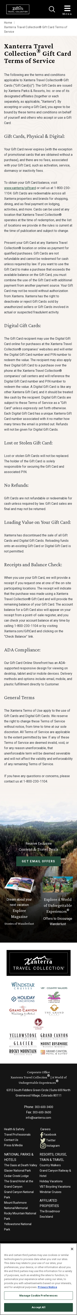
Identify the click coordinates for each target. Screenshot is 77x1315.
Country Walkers (50, 1165)
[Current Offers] (58, 902)
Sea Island (46, 1216)
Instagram (50, 1145)
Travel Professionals (17, 1134)
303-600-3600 (42, 1112)
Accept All (38, 1307)
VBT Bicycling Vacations (55, 1186)
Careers (45, 1129)
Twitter (48, 1140)
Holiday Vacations (51, 1181)
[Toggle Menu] (67, 8)
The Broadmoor (50, 1211)
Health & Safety (14, 1129)
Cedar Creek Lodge (16, 1176)
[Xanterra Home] (17, 9)
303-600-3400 (44, 1107)
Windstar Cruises (50, 1192)
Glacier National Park (17, 1170)
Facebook (48, 1134)
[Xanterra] (39, 963)
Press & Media (13, 1145)
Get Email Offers (38, 861)
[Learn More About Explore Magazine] (19, 901)
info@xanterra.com (38, 1117)
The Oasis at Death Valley (20, 1165)
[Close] (52, 9)
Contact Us (11, 1140)
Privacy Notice (47, 1287)
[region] (38, 1279)
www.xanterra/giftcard (20, 188)
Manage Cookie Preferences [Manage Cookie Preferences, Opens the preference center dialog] (38, 1295)
